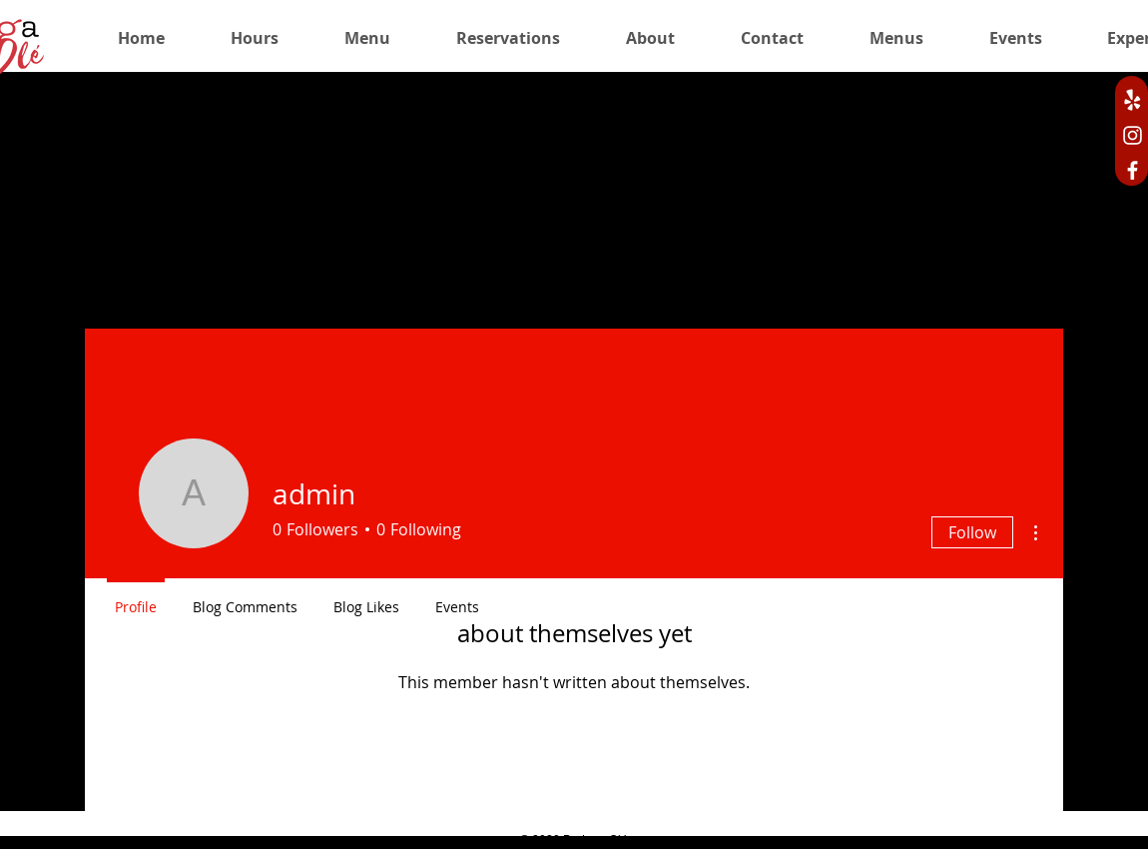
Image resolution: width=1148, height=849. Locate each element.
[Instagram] (1132, 135)
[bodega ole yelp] (1132, 100)
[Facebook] (1132, 170)
